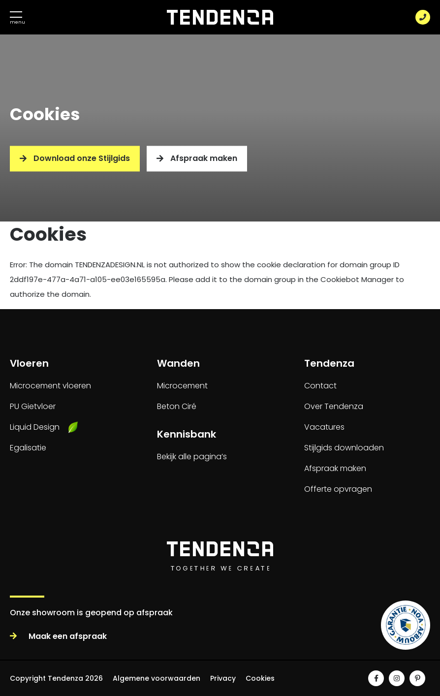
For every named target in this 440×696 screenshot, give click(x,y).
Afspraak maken (197, 158)
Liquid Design (35, 427)
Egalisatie (28, 447)
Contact (320, 385)
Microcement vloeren (50, 385)
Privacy (223, 678)
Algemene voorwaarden (156, 678)
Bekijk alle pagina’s (192, 456)
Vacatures (324, 427)
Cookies (260, 678)
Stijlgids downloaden (344, 447)
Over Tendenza (333, 406)
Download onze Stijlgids (75, 158)
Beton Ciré (176, 406)
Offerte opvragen (338, 489)
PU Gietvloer (33, 406)
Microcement (182, 385)
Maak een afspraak (58, 636)
